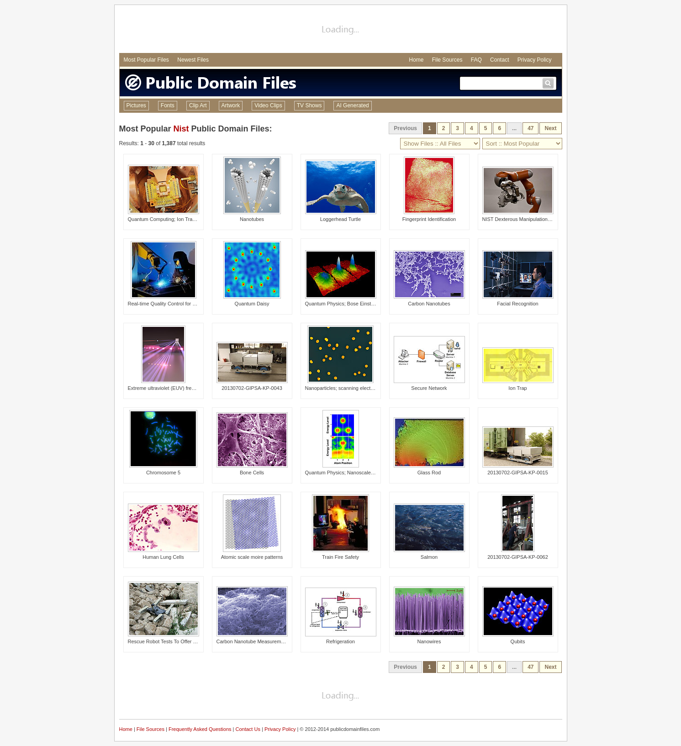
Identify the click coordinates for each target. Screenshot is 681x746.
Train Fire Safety (340, 557)
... (514, 128)
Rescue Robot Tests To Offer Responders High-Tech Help (192, 641)
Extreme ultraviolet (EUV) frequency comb (175, 388)
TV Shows (309, 105)
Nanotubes (252, 219)
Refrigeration (340, 641)
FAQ (476, 60)
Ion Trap (517, 388)
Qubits (518, 641)
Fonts (167, 105)
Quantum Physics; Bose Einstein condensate (355, 303)
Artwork (231, 105)
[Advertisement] (340, 30)
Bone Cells (252, 472)
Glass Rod (429, 472)
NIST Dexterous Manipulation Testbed (524, 219)
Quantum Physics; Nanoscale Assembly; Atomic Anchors (368, 472)
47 (530, 128)
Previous (405, 128)
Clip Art (198, 105)
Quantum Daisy (252, 303)
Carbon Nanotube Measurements (253, 641)
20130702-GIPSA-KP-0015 (517, 472)
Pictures (136, 105)
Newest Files (193, 60)
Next (550, 128)
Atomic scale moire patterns (252, 557)
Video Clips (268, 105)
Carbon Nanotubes (429, 303)
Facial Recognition (517, 303)
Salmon (429, 557)
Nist (181, 128)
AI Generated (352, 105)
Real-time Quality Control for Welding (169, 303)
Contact (499, 60)
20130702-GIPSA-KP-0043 (252, 388)
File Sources (447, 60)
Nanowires (429, 641)
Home (416, 60)
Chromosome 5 (163, 472)
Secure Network (429, 388)
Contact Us (248, 729)
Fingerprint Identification (429, 219)
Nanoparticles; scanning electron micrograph (355, 388)
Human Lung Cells (163, 557)
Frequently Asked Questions (200, 729)
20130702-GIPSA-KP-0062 (517, 557)
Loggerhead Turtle (340, 219)
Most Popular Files (146, 60)
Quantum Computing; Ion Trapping (166, 219)
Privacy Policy (534, 60)
